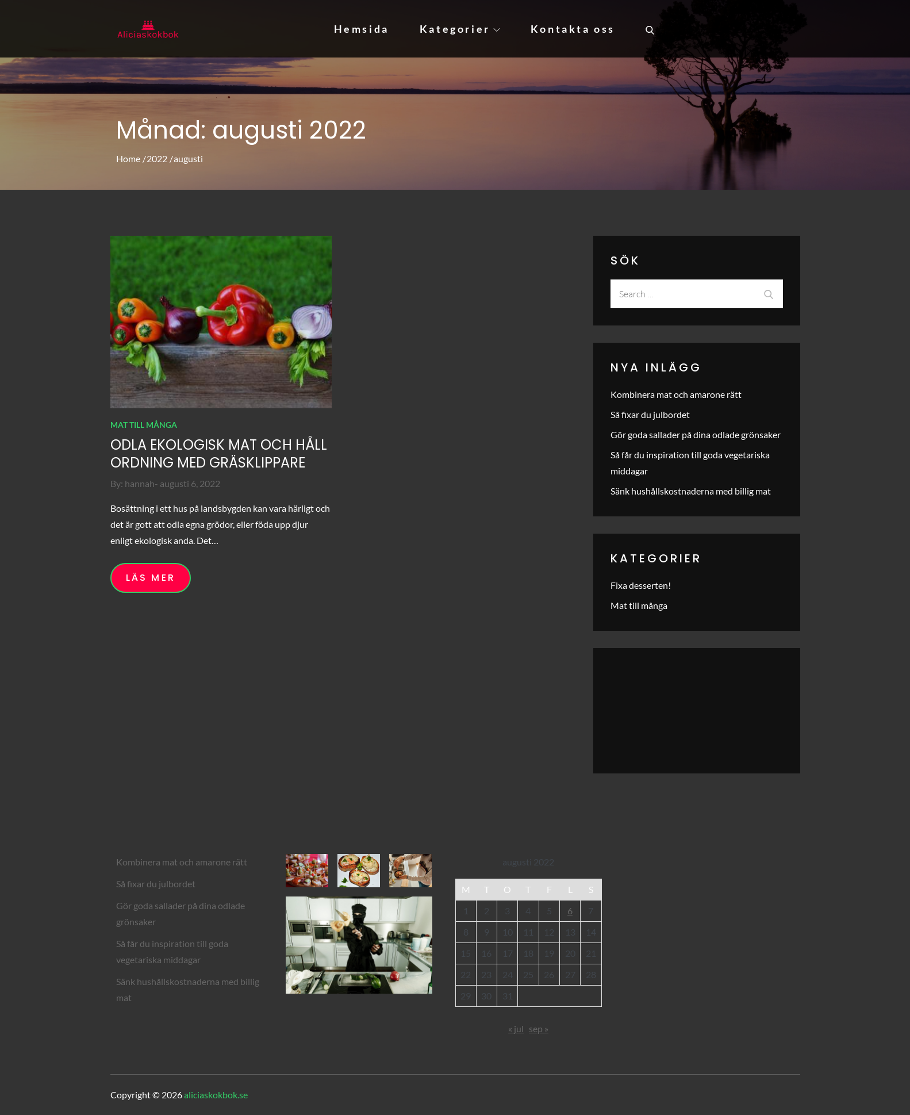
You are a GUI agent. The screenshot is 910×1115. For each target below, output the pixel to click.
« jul (516, 1028)
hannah (140, 483)
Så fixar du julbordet (650, 414)
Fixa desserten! (640, 585)
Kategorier (460, 28)
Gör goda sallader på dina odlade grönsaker (695, 434)
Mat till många (143, 425)
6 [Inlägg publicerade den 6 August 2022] (570, 910)
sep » (538, 1028)
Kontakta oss (573, 28)
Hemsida (361, 28)
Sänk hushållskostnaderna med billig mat (690, 490)
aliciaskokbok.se (216, 1094)
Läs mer (150, 577)
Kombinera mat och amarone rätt (676, 394)
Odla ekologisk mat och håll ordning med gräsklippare (218, 453)
